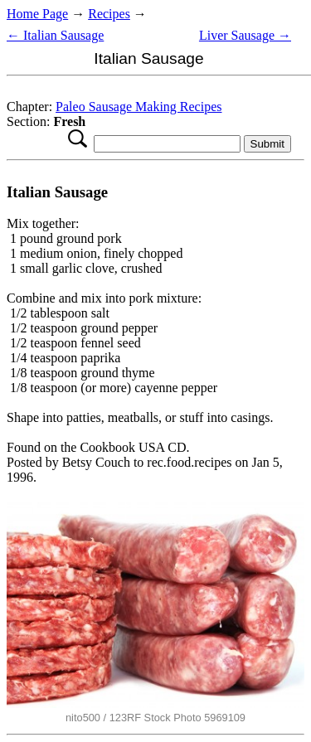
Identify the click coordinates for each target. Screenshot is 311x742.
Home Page (37, 14)
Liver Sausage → (245, 35)
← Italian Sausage (55, 35)
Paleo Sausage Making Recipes (138, 106)
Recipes (109, 14)
